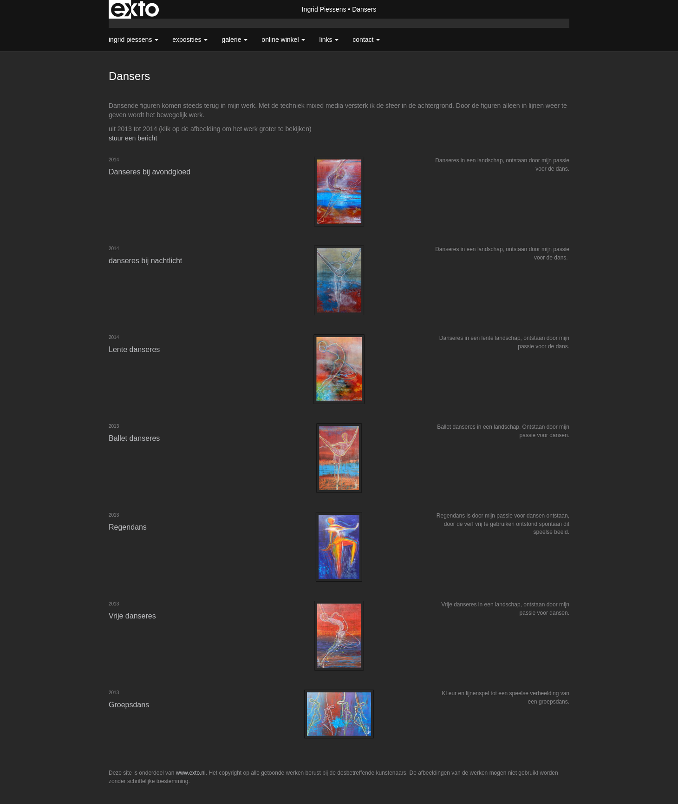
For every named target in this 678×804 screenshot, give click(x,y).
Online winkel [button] (283, 39)
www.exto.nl (191, 773)
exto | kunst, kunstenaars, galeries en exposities (135, 9)
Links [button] (329, 39)
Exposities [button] (190, 39)
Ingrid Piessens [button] (133, 39)
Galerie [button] (235, 39)
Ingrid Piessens (324, 9)
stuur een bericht (133, 138)
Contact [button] (366, 39)
